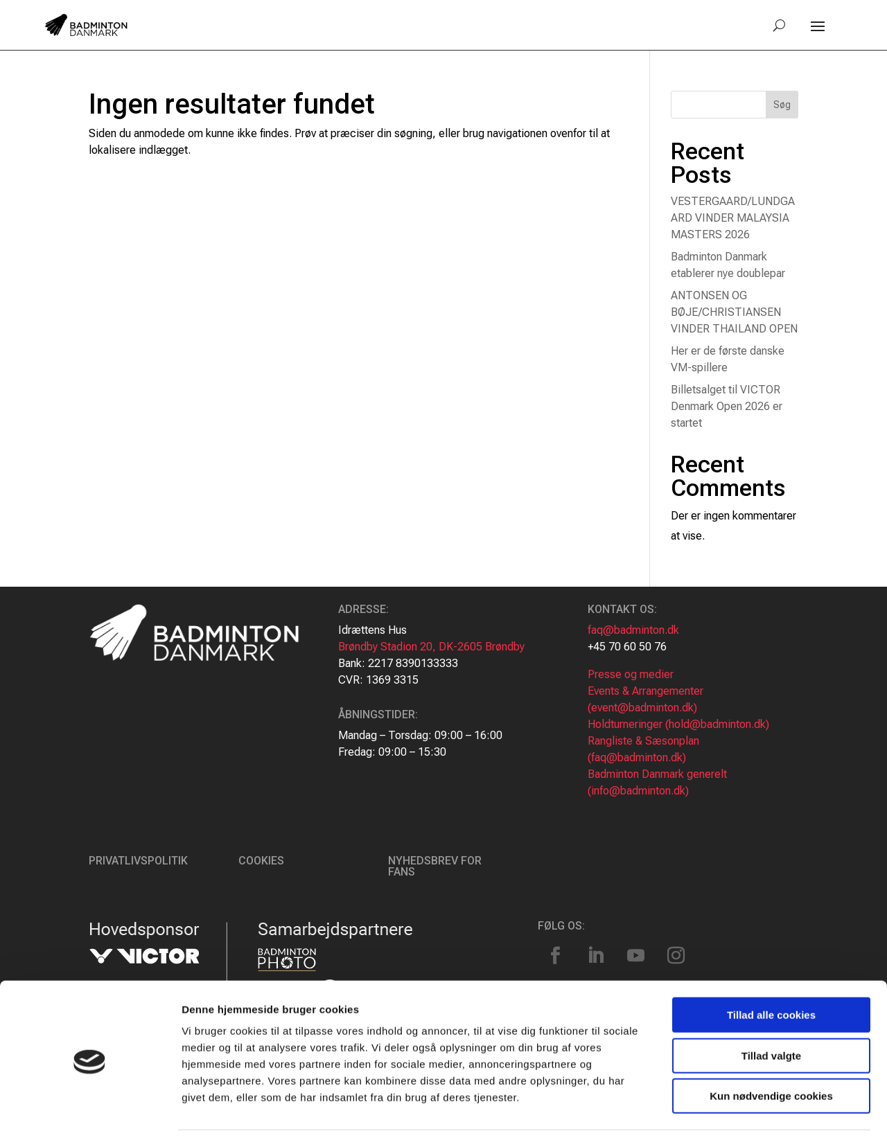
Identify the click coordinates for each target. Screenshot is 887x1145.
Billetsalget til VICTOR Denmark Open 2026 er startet (726, 406)
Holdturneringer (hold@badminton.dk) (678, 724)
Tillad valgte (771, 1016)
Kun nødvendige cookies (771, 1057)
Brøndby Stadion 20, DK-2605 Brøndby (431, 646)
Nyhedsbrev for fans (435, 866)
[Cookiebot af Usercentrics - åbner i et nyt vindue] (89, 1118)
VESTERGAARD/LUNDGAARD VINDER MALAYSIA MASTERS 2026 (733, 218)
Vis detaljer (720, 1118)
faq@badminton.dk (633, 630)
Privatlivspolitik (138, 860)
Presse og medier (631, 674)
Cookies (261, 860)
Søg (782, 104)
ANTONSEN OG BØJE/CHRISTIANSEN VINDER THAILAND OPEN (734, 312)
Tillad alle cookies (771, 976)
